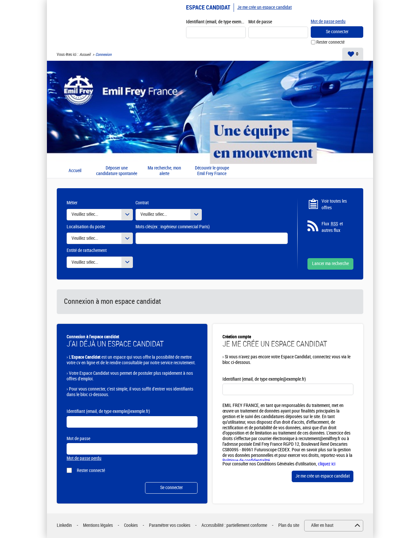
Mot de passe (260, 22)
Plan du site (288, 525)
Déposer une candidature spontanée (116, 171)
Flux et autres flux (332, 227)
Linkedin (64, 525)
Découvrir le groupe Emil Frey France (212, 171)
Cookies (131, 525)
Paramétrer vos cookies (169, 525)
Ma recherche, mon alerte (164, 171)
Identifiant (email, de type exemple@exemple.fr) (216, 22)
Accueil (85, 54)
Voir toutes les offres (334, 204)
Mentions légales (98, 525)
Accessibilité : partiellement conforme (234, 525)
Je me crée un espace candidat (264, 7)
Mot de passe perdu (328, 21)
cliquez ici (326, 464)
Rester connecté (330, 42)
